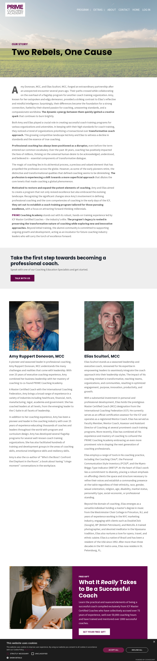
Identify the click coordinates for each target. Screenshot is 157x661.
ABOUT (111, 10)
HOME (136, 10)
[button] (7, 653)
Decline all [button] (137, 650)
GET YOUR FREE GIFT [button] (94, 633)
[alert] (78, 650)
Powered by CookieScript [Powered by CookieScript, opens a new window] (145, 660)
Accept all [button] (113, 650)
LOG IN (146, 10)
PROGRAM (84, 10)
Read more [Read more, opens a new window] (29, 650)
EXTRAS (99, 10)
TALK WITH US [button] (22, 279)
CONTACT (124, 10)
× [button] (154, 642)
